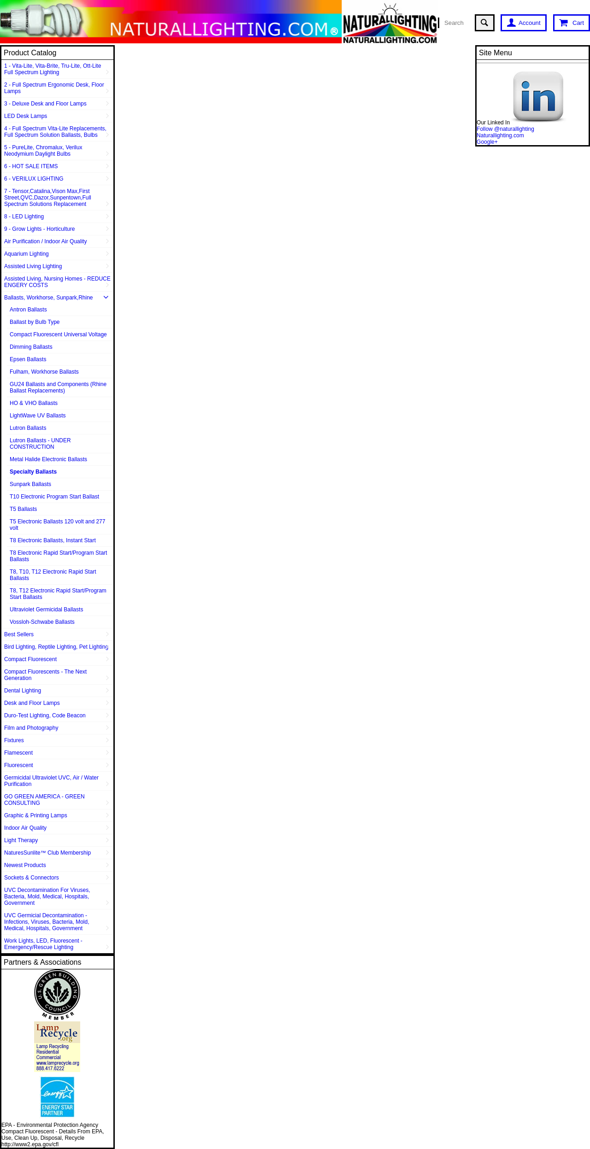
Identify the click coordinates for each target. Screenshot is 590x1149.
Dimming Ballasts (31, 347)
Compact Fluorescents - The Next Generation (45, 674)
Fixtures (14, 740)
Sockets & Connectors (31, 877)
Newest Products (25, 865)
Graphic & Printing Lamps (35, 815)
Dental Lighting (22, 690)
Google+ (487, 142)
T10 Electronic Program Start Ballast (54, 496)
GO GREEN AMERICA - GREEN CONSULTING (44, 799)
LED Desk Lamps (25, 116)
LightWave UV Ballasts (38, 415)
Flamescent (18, 753)
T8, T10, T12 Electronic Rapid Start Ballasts (53, 575)
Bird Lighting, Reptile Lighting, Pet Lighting (56, 647)
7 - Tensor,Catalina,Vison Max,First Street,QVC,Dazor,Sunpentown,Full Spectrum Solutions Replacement (47, 197)
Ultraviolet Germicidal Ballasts (46, 609)
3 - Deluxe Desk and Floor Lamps (45, 103)
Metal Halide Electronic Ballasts (48, 459)
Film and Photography (31, 728)
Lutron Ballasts (28, 428)
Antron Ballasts (28, 309)
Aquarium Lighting (26, 254)
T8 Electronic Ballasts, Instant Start (53, 540)
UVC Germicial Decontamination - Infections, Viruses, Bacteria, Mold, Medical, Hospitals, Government (46, 922)
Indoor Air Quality (25, 828)
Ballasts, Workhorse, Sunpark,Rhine (48, 297)
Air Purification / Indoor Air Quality (45, 241)
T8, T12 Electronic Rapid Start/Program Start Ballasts (58, 593)
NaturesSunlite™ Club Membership (47, 853)
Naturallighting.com (500, 135)
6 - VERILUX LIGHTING (34, 179)
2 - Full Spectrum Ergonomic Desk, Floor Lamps (54, 88)
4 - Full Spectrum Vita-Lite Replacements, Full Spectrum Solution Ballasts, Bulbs (55, 131)
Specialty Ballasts (33, 472)
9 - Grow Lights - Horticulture (39, 229)
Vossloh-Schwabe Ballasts (42, 622)
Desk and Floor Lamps (32, 703)
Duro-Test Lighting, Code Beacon (45, 715)
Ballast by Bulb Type (35, 322)
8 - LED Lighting (24, 216)
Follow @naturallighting (505, 129)
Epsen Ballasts (28, 359)
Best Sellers (19, 634)
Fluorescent (18, 765)
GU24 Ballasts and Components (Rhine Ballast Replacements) (58, 387)
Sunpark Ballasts (30, 484)
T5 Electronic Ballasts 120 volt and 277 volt (57, 524)
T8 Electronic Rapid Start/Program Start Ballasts (58, 556)
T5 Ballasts (23, 509)
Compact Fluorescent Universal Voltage (58, 334)
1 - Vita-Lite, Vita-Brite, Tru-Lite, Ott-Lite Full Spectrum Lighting (52, 69)
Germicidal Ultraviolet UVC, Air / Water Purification (51, 780)
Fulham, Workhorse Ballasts (44, 372)
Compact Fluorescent (30, 659)
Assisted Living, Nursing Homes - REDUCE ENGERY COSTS (57, 282)
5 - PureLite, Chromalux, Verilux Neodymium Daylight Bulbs (43, 150)
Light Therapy (21, 840)
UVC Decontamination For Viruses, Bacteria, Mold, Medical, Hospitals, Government (47, 896)
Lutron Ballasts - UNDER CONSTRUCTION (40, 443)
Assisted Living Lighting (33, 266)
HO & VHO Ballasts (34, 403)
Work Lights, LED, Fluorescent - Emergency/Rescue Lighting (43, 944)
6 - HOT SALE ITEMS (31, 166)
